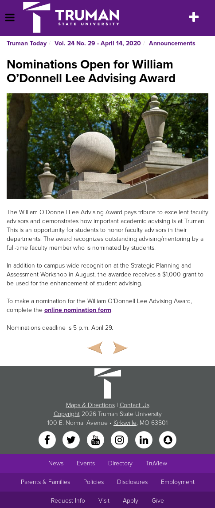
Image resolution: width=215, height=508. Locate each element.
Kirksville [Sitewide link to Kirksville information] (125, 423)
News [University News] (55, 463)
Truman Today (27, 43)
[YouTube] (96, 440)
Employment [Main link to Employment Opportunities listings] (178, 482)
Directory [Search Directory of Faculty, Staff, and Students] (120, 463)
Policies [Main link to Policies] (93, 482)
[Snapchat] (167, 440)
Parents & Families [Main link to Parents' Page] (45, 482)
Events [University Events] (86, 463)
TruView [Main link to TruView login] (156, 463)
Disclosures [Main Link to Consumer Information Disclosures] (132, 482)
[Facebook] (48, 440)
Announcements (172, 43)
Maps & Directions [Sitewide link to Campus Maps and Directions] (90, 405)
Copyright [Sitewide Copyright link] (67, 414)
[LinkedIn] (144, 440)
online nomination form (77, 310)
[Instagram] (121, 440)
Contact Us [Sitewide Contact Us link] (134, 405)
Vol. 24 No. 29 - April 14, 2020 (98, 43)
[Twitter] (72, 440)
